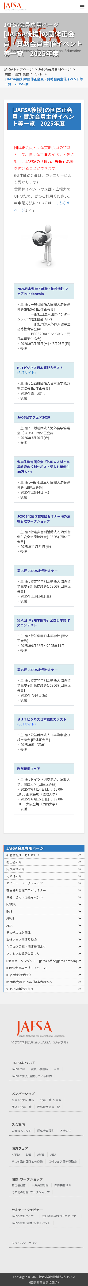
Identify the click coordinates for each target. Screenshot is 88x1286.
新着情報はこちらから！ (23, 855)
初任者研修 (14, 862)
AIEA (9, 925)
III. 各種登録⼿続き (18, 975)
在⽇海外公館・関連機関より (26, 946)
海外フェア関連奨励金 (21, 939)
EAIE (9, 911)
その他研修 (14, 876)
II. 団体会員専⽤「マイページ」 (27, 968)
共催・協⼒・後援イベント (24, 897)
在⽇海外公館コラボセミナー (26, 890)
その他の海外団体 (18, 932)
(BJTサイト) (26, 372)
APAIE (10, 918)
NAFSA (11, 904)
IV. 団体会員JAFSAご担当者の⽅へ (29, 982)
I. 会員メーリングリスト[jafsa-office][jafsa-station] (41, 961)
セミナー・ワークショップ (24, 883)
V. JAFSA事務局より (19, 989)
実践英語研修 (15, 869)
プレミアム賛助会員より (23, 953)
